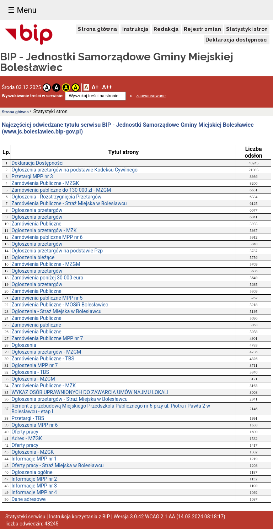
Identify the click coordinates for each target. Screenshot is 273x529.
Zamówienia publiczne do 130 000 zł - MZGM (61, 190)
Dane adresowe (28, 499)
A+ (95, 87)
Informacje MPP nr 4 (34, 492)
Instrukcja (135, 29)
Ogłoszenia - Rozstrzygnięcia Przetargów (56, 197)
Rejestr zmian (202, 29)
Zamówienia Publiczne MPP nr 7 (47, 338)
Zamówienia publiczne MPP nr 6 (46, 237)
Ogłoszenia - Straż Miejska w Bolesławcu (56, 311)
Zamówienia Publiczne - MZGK (45, 183)
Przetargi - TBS (27, 418)
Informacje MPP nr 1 (34, 459)
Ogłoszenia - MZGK (32, 452)
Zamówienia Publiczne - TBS (42, 358)
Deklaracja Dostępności (37, 163)
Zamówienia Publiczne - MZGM (45, 264)
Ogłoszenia (23, 345)
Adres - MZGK (26, 438)
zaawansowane (151, 95)
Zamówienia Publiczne (36, 224)
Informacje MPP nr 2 (34, 479)
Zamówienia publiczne (36, 325)
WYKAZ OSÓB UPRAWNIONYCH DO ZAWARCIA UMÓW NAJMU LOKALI (89, 392)
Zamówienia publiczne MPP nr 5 (46, 298)
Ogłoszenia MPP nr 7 (34, 365)
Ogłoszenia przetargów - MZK (43, 230)
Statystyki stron (247, 29)
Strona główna (97, 29)
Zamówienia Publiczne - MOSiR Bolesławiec (59, 304)
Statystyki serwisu (25, 516)
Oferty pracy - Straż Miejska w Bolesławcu (57, 465)
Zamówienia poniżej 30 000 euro (47, 277)
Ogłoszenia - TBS (30, 372)
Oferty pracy (24, 432)
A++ (107, 87)
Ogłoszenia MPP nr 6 (34, 425)
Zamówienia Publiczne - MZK (43, 385)
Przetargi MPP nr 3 (32, 176)
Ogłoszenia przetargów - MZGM (46, 352)
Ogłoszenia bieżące (32, 257)
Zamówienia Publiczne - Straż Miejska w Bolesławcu (69, 203)
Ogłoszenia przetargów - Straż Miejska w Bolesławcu (69, 399)
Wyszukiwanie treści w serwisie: (32, 95)
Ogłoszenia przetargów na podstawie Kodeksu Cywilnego (74, 170)
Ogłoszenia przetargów (36, 210)
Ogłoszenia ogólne (31, 472)
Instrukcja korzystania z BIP (79, 516)
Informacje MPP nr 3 (34, 486)
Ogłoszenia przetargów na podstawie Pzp (57, 250)
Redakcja (166, 29)
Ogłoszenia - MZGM (33, 379)
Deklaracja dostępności (236, 40)
